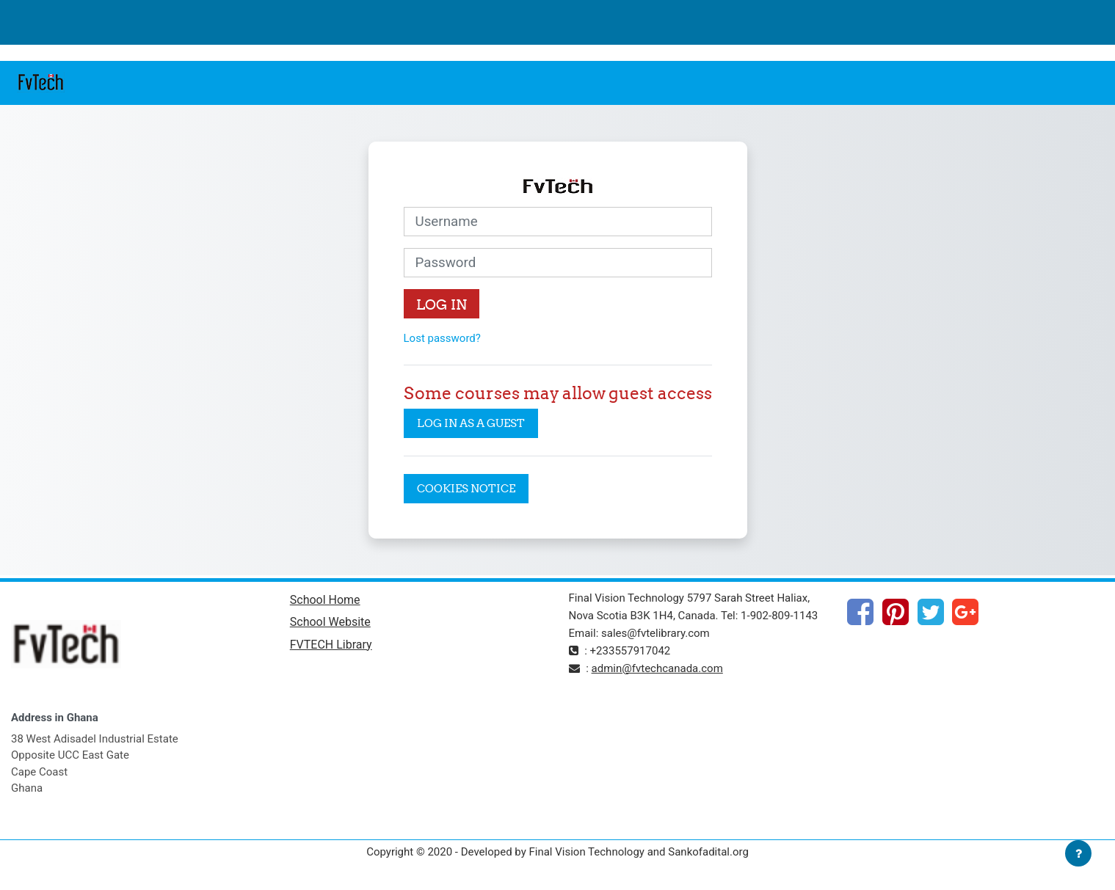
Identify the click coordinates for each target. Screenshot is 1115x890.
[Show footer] (1078, 853)
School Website (330, 622)
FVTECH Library (331, 645)
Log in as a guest (471, 423)
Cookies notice (466, 488)
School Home (325, 600)
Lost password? (442, 338)
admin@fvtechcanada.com (657, 668)
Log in (441, 304)
